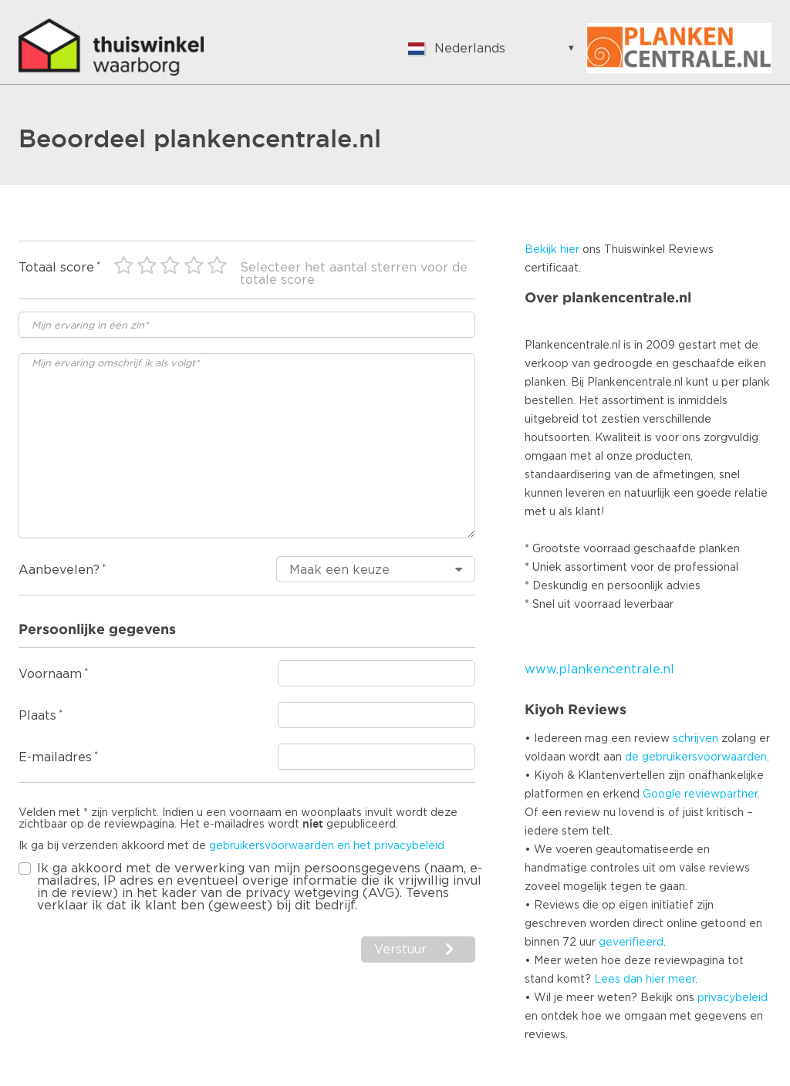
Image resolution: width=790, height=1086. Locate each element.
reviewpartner (721, 794)
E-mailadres (55, 757)
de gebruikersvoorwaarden (696, 757)
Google (662, 794)
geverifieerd (631, 942)
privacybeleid (732, 998)
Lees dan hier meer (644, 979)
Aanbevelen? (59, 570)
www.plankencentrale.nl (599, 669)
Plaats (37, 716)
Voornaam (50, 674)
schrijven (695, 739)
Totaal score (56, 267)
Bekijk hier (552, 250)
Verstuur (400, 949)
